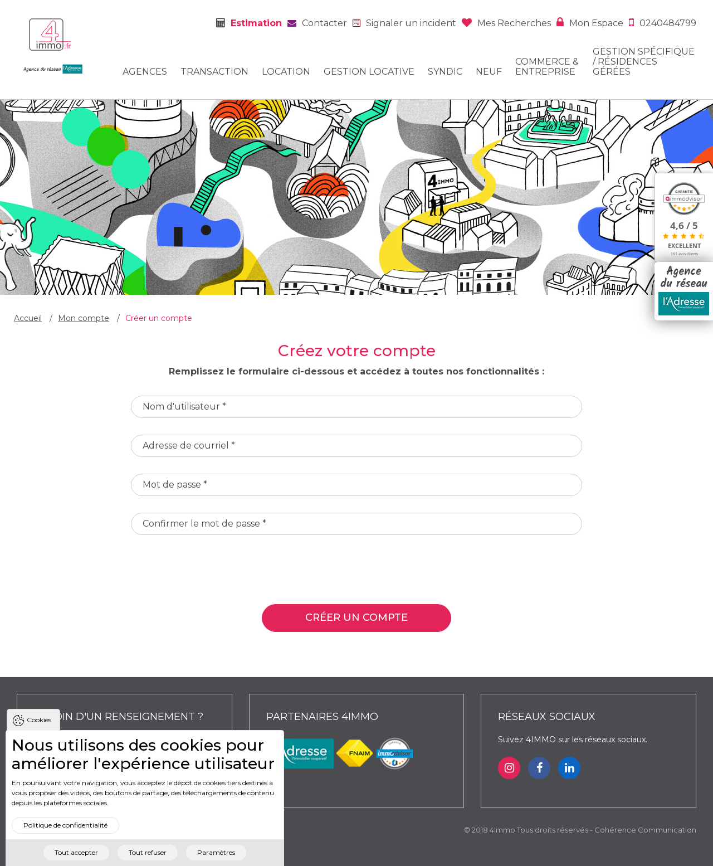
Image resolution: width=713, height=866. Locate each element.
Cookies (39, 733)
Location (286, 72)
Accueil (28, 318)
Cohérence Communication (645, 829)
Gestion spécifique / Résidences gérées (644, 62)
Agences (145, 72)
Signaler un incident (411, 23)
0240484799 (667, 23)
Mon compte (83, 318)
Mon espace (596, 23)
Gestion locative (369, 72)
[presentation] (215, 573)
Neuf (489, 72)
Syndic (445, 72)
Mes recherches (514, 23)
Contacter (324, 23)
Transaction (214, 72)
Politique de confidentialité (65, 839)
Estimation (256, 23)
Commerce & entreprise (547, 67)
